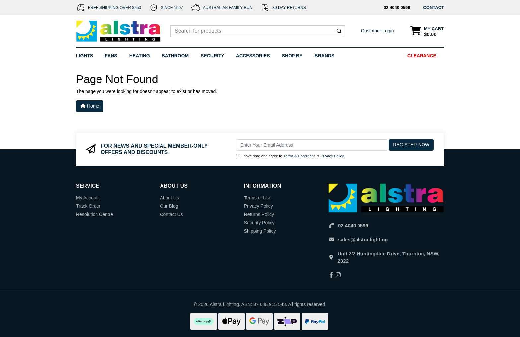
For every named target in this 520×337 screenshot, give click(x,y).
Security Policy (259, 222)
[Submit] (339, 31)
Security (212, 55)
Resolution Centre (94, 214)
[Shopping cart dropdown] (427, 31)
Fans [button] (111, 55)
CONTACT (433, 7)
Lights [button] (84, 55)
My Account (88, 197)
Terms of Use (257, 197)
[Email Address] (312, 145)
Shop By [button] (292, 55)
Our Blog (169, 206)
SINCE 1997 (172, 7)
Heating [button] (139, 55)
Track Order (88, 206)
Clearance (421, 55)
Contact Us (171, 214)
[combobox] (257, 31)
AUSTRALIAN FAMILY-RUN (227, 7)
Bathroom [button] (175, 55)
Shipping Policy (260, 231)
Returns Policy (259, 214)
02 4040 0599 (397, 7)
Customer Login (377, 30)
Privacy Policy (332, 156)
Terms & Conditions (300, 156)
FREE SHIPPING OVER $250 (114, 7)
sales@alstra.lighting (363, 239)
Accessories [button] (253, 55)
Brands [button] (325, 55)
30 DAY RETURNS (289, 7)
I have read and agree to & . (290, 156)
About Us (169, 197)
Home (89, 106)
